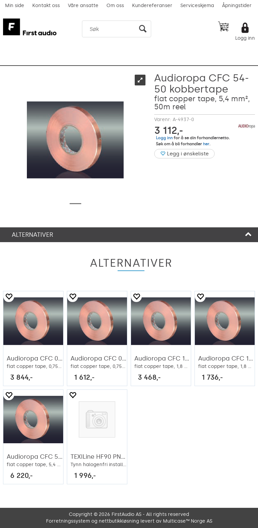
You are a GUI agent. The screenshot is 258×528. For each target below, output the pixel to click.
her (206, 144)
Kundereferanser (152, 5)
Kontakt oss (46, 5)
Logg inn (245, 38)
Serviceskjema (197, 5)
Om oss (115, 5)
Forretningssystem (68, 521)
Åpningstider (237, 5)
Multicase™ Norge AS (187, 521)
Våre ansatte (83, 5)
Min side (14, 5)
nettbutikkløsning (119, 521)
